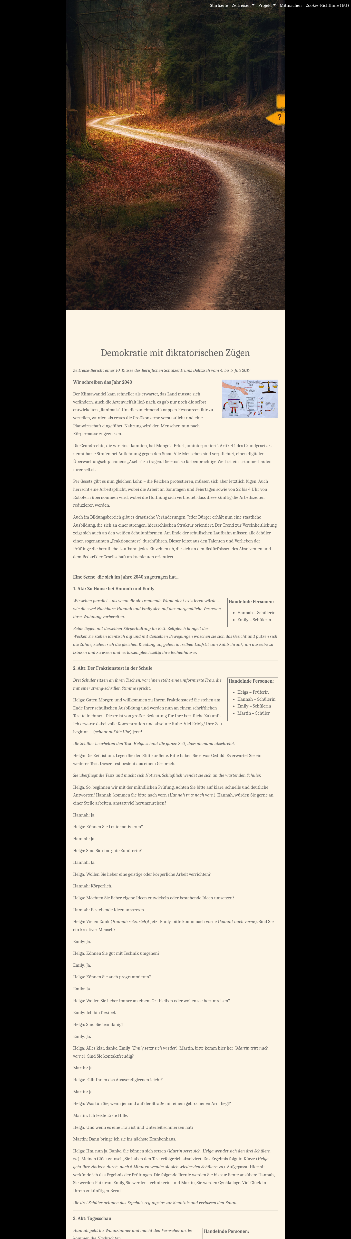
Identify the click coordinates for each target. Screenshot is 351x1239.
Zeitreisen (241, 5)
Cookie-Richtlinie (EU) (327, 5)
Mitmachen (291, 5)
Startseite (219, 5)
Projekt (265, 5)
